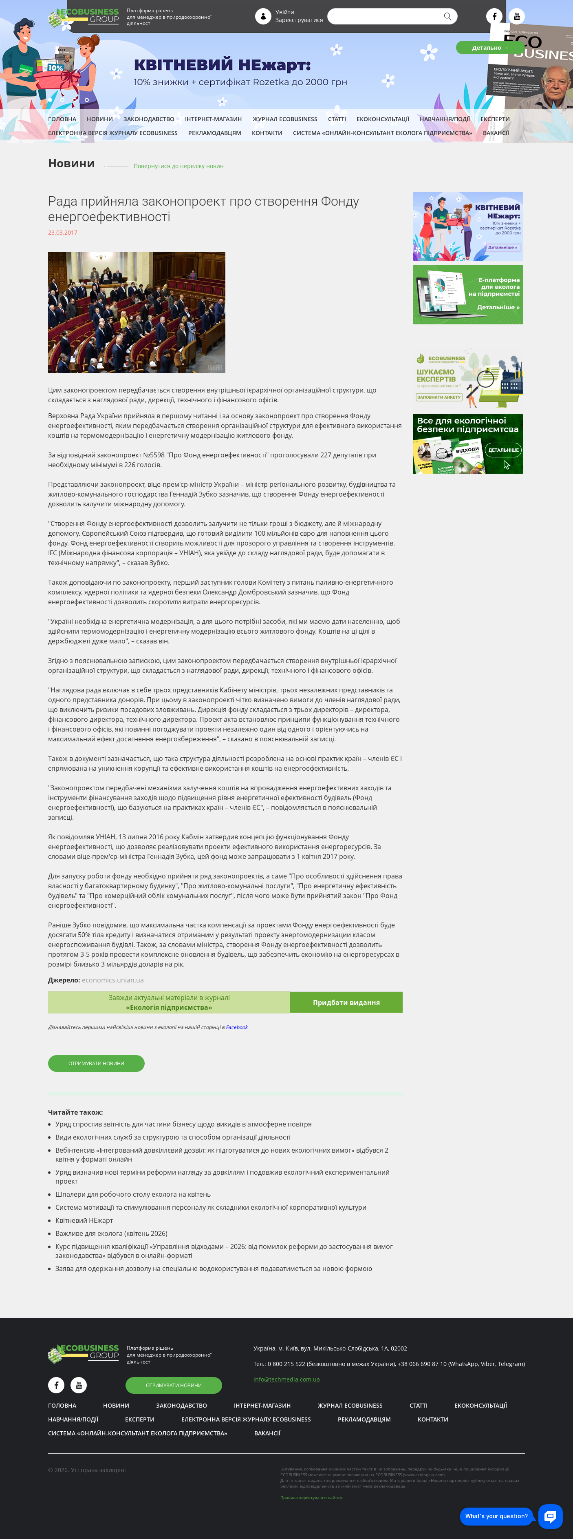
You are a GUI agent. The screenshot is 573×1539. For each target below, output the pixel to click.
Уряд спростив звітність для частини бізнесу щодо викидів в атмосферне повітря (183, 1124)
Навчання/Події (445, 119)
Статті (337, 119)
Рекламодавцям (214, 133)
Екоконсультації (383, 119)
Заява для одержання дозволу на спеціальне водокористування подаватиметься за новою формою (213, 1268)
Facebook (236, 1027)
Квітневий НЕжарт (84, 1220)
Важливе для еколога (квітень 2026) (111, 1233)
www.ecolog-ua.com (423, 1474)
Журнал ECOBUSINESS (285, 119)
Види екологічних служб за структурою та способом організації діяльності (173, 1137)
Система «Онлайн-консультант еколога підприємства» (382, 133)
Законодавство (148, 119)
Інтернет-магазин (213, 119)
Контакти (267, 133)
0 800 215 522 (286, 1364)
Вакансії (496, 133)
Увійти (284, 12)
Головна (62, 119)
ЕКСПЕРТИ (495, 119)
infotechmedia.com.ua (286, 1379)
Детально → (490, 47)
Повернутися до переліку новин (179, 166)
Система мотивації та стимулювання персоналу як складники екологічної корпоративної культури (210, 1207)
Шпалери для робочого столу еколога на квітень (133, 1194)
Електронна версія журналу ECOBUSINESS (113, 133)
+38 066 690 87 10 (422, 1364)
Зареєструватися (299, 20)
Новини (100, 119)
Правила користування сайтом (311, 1497)
